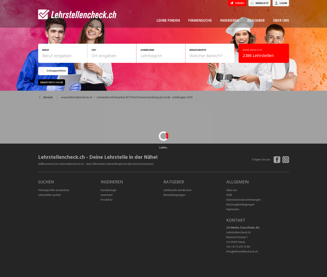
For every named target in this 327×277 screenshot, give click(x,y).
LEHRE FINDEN (168, 20)
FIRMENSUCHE (200, 20)
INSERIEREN (229, 20)
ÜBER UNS (281, 20)
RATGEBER (256, 20)
